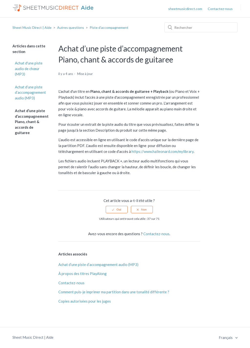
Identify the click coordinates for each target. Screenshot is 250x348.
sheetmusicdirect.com (185, 9)
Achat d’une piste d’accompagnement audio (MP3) (30, 92)
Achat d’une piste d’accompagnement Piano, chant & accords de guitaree (32, 121)
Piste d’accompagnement (109, 27)
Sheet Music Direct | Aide (32, 27)
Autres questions (70, 27)
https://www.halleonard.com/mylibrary (163, 151)
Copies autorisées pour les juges (84, 301)
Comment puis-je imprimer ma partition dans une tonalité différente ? (113, 292)
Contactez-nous (220, 9)
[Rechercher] (201, 27)
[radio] (117, 209)
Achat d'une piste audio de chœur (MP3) (28, 68)
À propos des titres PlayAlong (82, 273)
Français (226, 337)
